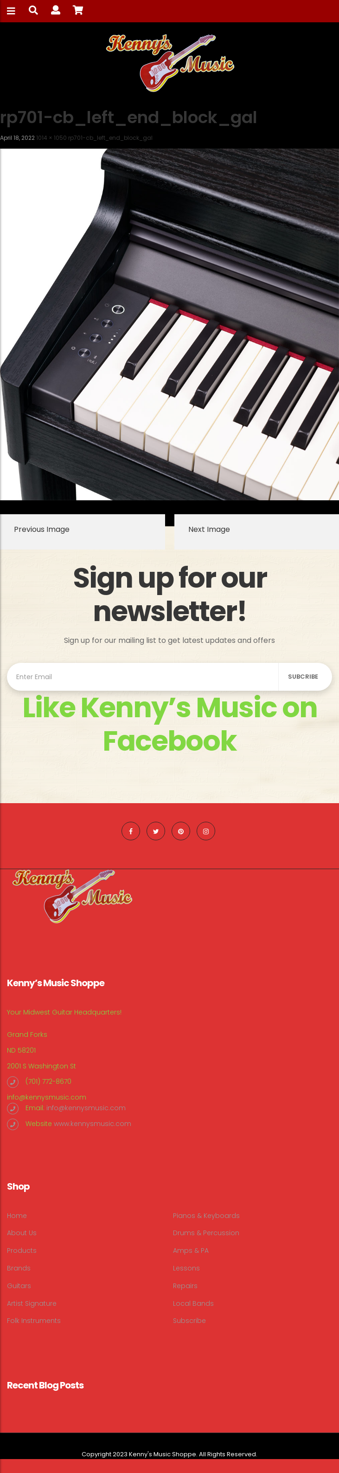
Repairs (185, 1285)
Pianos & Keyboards (206, 1215)
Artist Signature (32, 1303)
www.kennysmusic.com (92, 1123)
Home (17, 1215)
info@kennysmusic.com (46, 1097)
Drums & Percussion (206, 1232)
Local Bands (193, 1303)
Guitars (19, 1285)
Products (22, 1250)
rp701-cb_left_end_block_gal (110, 138)
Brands (19, 1268)
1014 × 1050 (51, 138)
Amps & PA (191, 1250)
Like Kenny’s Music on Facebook (169, 724)
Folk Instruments (34, 1320)
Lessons (186, 1268)
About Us (22, 1232)
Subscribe (189, 1320)
